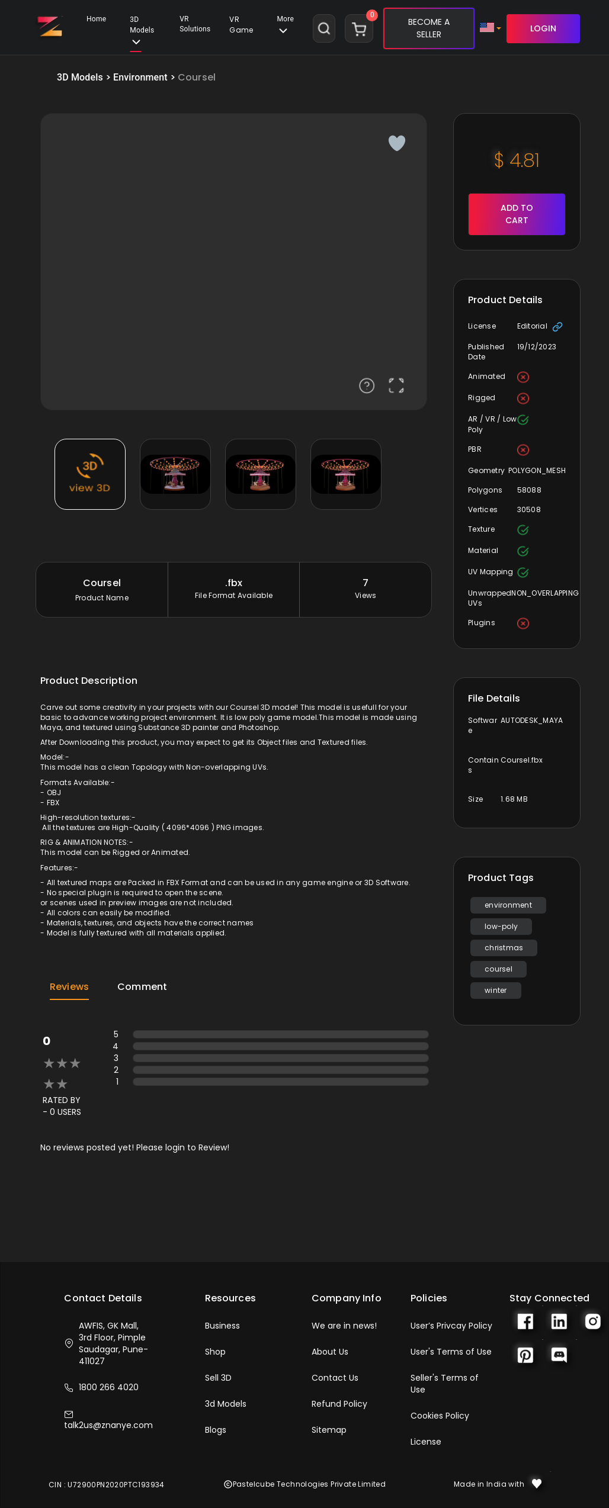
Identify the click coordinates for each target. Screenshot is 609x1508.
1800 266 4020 (101, 1387)
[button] (241, 28)
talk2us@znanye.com (108, 1420)
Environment (140, 77)
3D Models (142, 33)
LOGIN (543, 28)
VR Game (241, 24)
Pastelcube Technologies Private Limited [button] (304, 1484)
